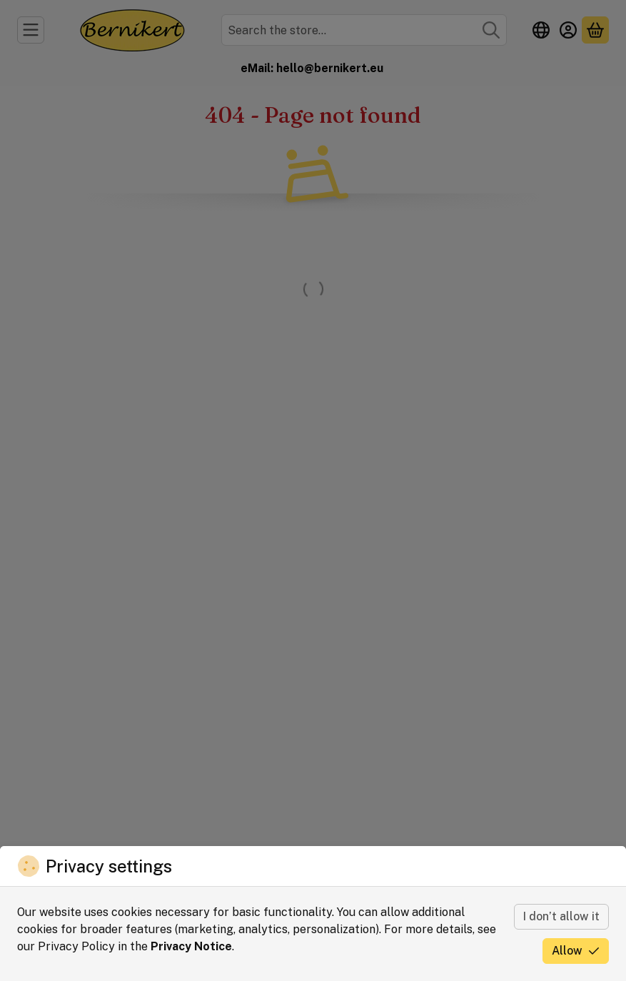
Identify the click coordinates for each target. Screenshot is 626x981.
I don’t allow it (561, 916)
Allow (576, 950)
